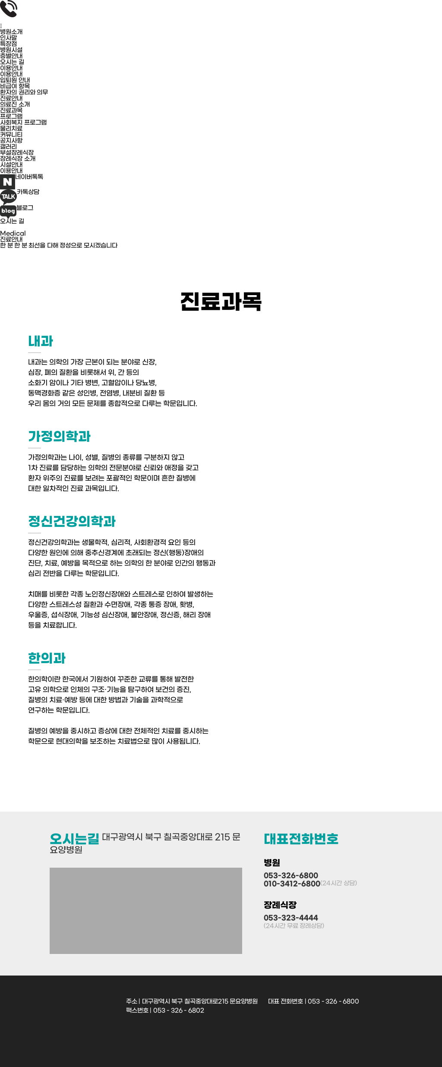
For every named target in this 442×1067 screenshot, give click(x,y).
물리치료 (11, 129)
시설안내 (11, 165)
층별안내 (11, 57)
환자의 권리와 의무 (24, 93)
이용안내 (11, 75)
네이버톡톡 (21, 181)
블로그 (16, 212)
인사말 (8, 38)
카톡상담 (19, 197)
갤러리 (8, 147)
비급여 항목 (15, 87)
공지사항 (11, 141)
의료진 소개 (15, 105)
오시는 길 (12, 63)
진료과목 (11, 111)
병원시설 (11, 50)
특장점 (8, 44)
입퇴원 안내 (15, 81)
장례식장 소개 (17, 159)
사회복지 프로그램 (23, 123)
